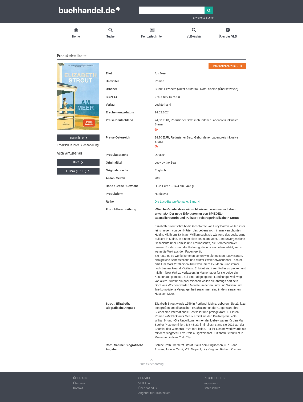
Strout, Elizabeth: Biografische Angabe (120, 305)
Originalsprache (117, 170)
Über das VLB (147, 388)
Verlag (110, 104)
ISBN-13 (111, 96)
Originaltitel (114, 162)
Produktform (115, 193)
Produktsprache (117, 154)
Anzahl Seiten (115, 178)
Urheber (111, 89)
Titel (109, 73)
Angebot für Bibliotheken (154, 393)
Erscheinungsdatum (120, 112)
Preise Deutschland (119, 120)
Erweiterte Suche (203, 17)
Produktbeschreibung (121, 209)
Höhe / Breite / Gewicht (122, 186)
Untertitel (112, 81)
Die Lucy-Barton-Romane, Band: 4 (177, 201)
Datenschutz (211, 388)
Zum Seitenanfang (151, 364)
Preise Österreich (118, 137)
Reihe (110, 201)
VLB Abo (144, 383)
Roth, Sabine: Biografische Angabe (125, 347)
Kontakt (78, 388)
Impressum (210, 383)
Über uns (79, 383)
